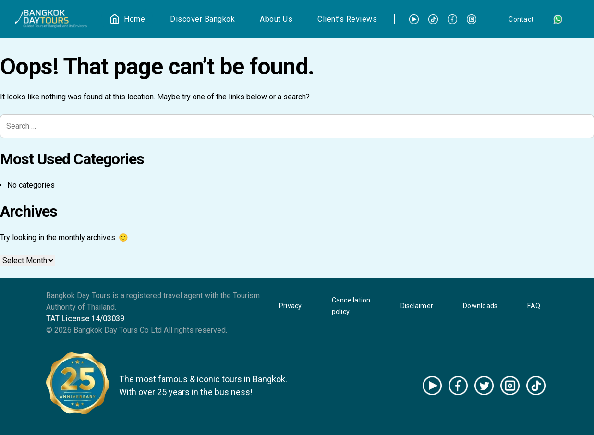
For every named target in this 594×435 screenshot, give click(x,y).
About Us (276, 19)
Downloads (480, 306)
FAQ (533, 306)
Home (134, 19)
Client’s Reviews (347, 19)
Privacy (290, 306)
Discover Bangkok (202, 19)
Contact (521, 19)
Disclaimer (417, 306)
